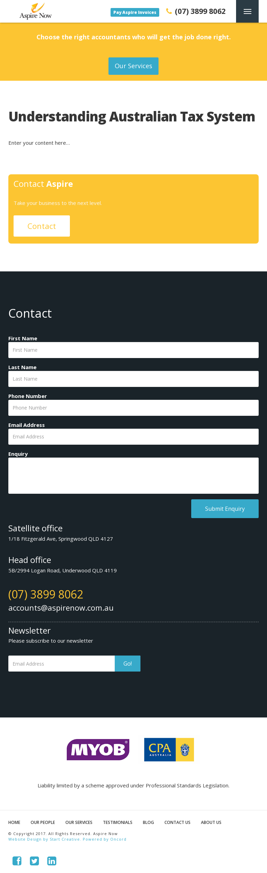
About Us (211, 822)
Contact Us (177, 822)
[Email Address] (133, 437)
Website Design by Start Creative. (44, 839)
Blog (148, 822)
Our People (43, 822)
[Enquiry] (133, 476)
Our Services (133, 66)
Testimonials (117, 822)
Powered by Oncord (105, 839)
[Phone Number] (133, 408)
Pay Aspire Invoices (134, 12)
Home (14, 822)
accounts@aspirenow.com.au (61, 607)
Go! (127, 663)
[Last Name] (133, 379)
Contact (41, 226)
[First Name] (133, 350)
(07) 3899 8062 (45, 594)
